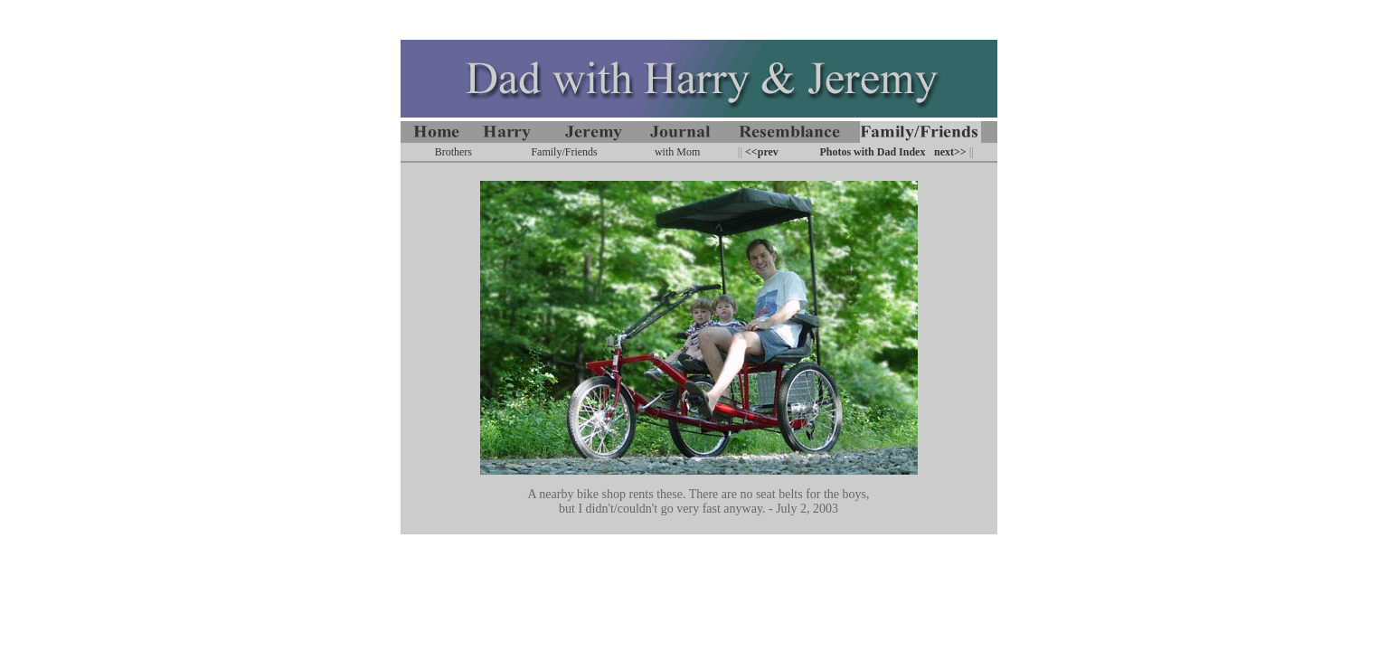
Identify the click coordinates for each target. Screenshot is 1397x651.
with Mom (677, 152)
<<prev (760, 152)
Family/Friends (564, 152)
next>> (950, 152)
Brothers (453, 152)
